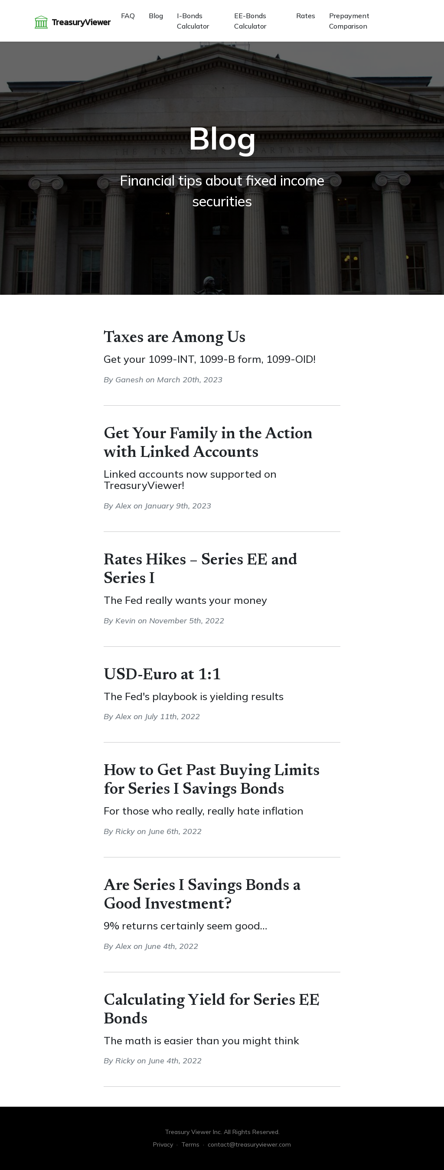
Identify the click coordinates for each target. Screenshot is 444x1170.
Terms (190, 1144)
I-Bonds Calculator (193, 20)
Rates (305, 15)
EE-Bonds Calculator (250, 20)
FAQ (128, 15)
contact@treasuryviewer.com (249, 1144)
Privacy (163, 1144)
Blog (156, 15)
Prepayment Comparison (349, 20)
